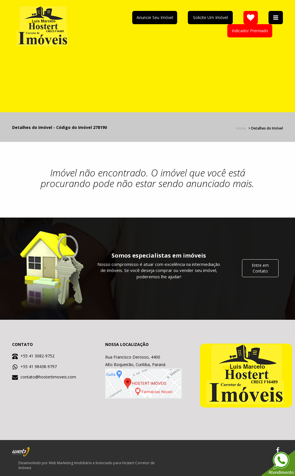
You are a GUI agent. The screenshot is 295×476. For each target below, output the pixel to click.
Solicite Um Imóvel (210, 17)
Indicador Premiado (250, 30)
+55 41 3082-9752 (37, 356)
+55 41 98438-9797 (38, 366)
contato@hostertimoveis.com (48, 377)
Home (241, 128)
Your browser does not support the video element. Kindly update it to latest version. (194, 71)
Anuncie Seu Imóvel (155, 17)
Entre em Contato (260, 268)
